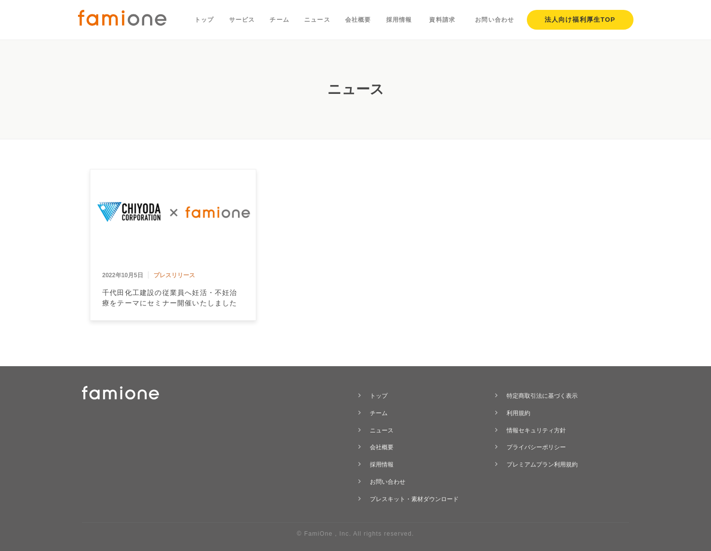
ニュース (317, 19)
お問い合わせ (494, 19)
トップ (204, 19)
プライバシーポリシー (536, 447)
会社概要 (358, 19)
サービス (242, 19)
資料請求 (442, 19)
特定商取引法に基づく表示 (542, 395)
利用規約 (518, 413)
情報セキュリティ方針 (536, 430)
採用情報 (399, 19)
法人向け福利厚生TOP (580, 19)
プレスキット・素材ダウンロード (414, 499)
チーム (279, 19)
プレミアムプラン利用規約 (542, 464)
